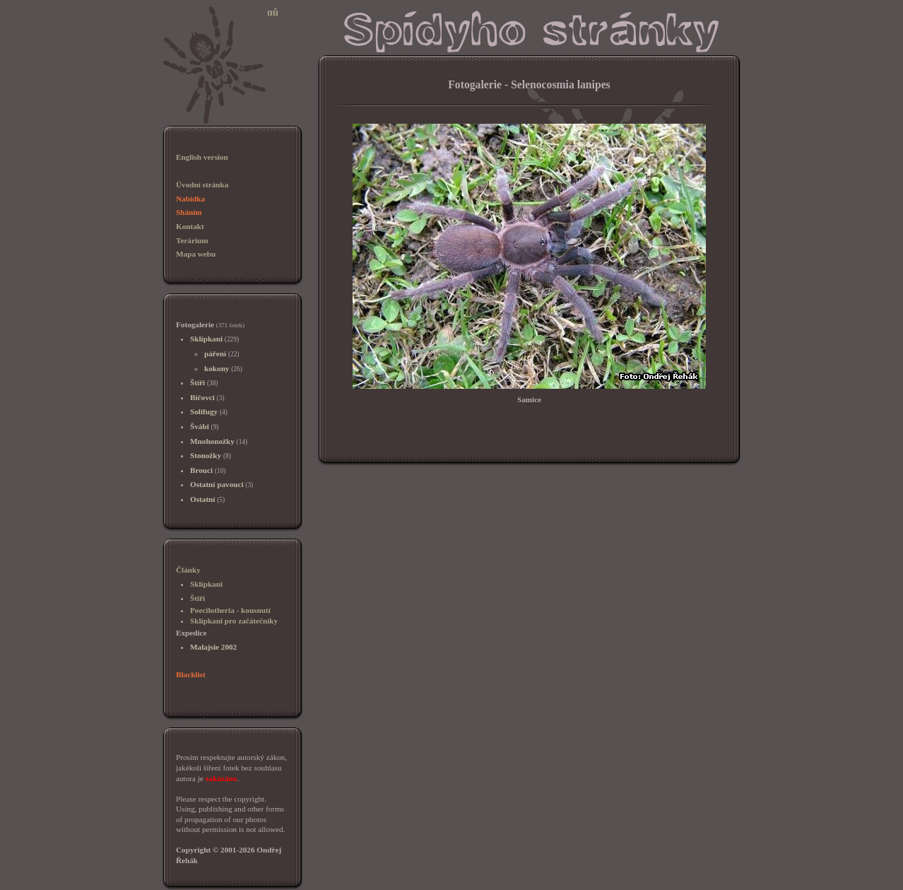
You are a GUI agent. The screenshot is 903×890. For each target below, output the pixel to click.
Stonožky (205, 455)
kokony (216, 368)
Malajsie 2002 (213, 647)
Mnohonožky (212, 441)
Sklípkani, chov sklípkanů (220, 12)
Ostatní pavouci (217, 484)
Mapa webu (196, 254)
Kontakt (190, 226)
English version (202, 157)
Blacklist (191, 674)
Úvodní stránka (202, 184)
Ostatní (202, 499)
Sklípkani (206, 338)
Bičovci (202, 397)
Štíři (197, 382)
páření (215, 353)
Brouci (201, 470)
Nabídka (190, 198)
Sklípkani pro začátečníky (234, 620)
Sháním (189, 212)
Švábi (199, 426)
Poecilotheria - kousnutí (230, 610)
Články (188, 570)
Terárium (192, 240)
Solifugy (204, 411)
